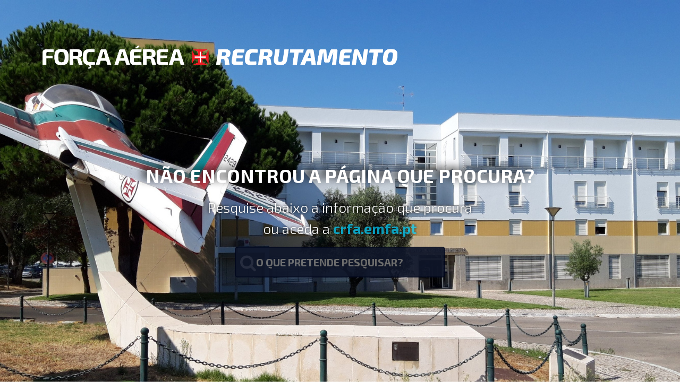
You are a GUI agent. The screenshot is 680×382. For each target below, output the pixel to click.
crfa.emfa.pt (375, 228)
